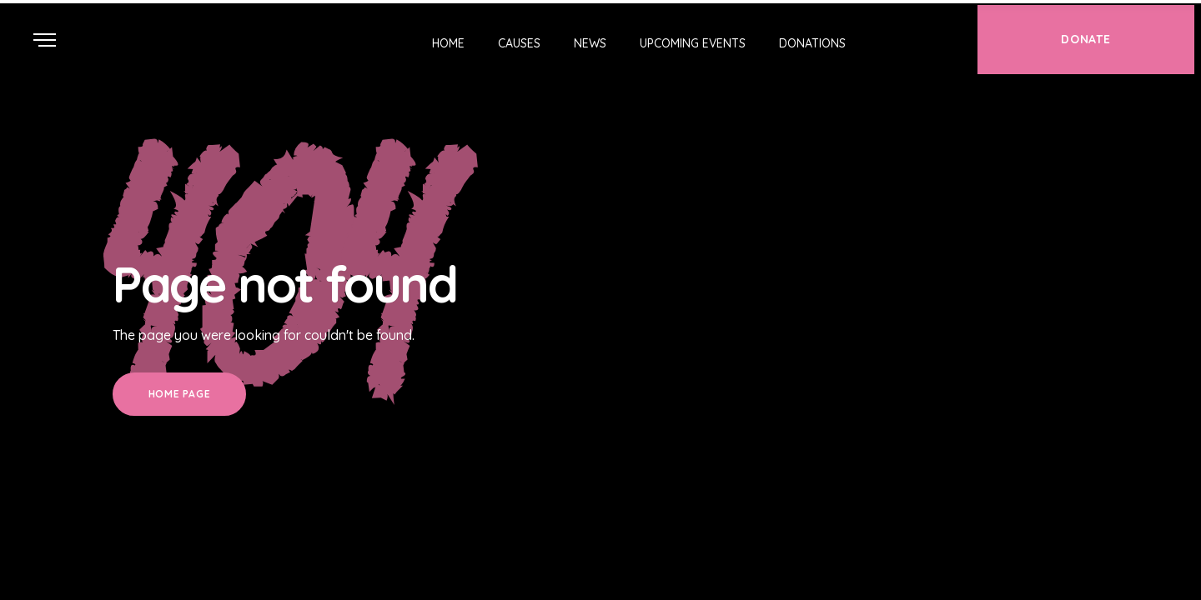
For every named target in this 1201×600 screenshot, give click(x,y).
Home (448, 43)
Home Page (179, 394)
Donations (812, 43)
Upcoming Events (693, 43)
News (590, 43)
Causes (519, 43)
